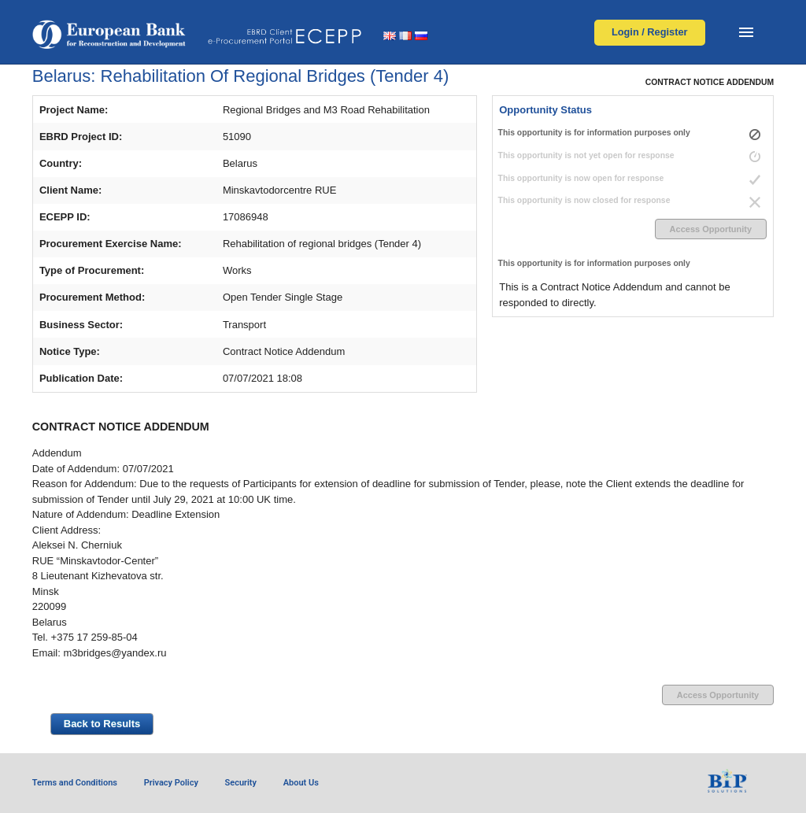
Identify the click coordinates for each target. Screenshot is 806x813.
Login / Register (650, 32)
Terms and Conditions (74, 783)
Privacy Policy (171, 783)
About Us (301, 783)
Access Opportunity (711, 229)
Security (241, 783)
